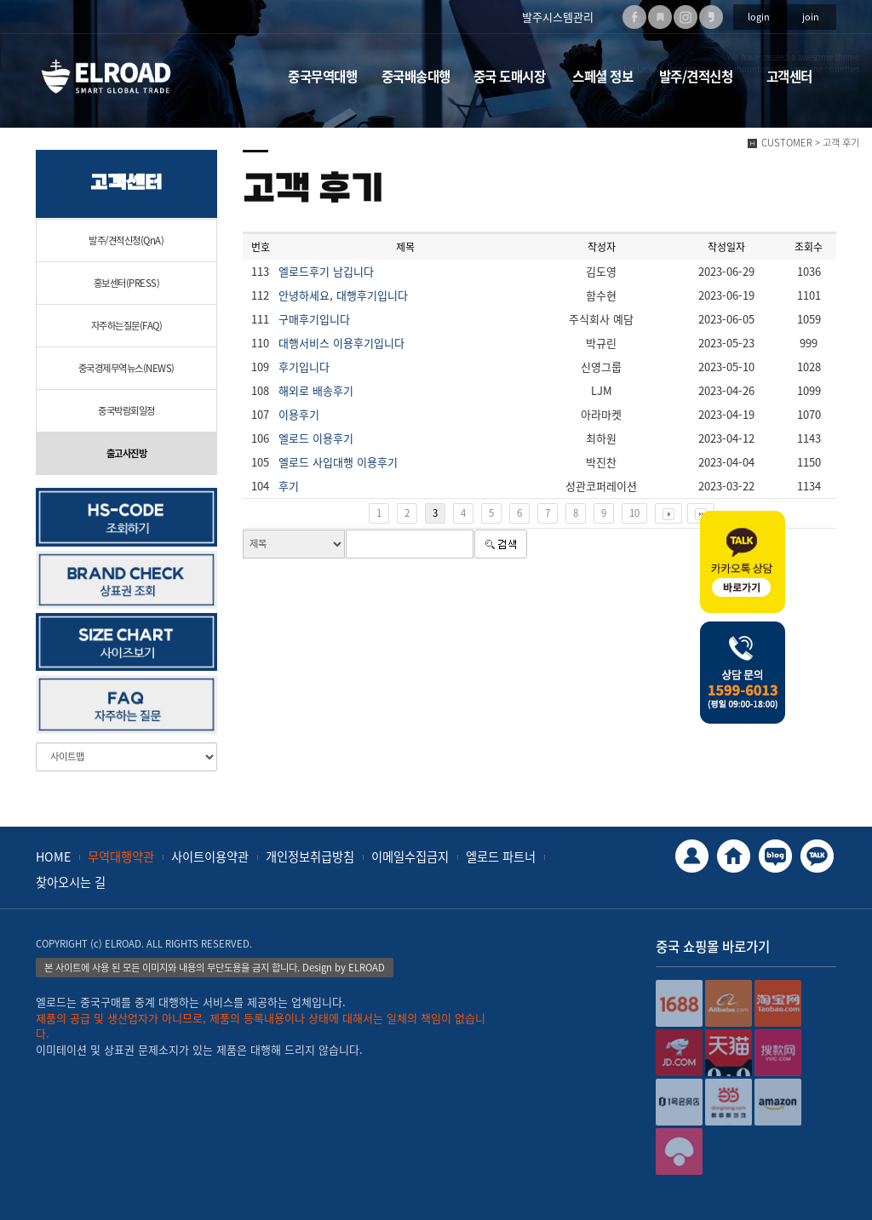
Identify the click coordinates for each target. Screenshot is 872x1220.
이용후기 (298, 414)
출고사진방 (126, 453)
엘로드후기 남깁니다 (326, 271)
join (810, 16)
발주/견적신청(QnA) (126, 240)
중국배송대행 (416, 76)
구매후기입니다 (314, 319)
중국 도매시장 (509, 76)
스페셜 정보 (602, 76)
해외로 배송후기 (315, 390)
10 (634, 513)
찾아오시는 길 (71, 882)
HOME (53, 856)
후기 (288, 486)
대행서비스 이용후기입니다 (341, 343)
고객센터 (789, 76)
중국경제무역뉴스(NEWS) (126, 368)
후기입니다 (304, 366)
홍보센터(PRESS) (127, 283)
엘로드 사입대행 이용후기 (338, 462)
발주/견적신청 (696, 76)
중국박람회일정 (126, 411)
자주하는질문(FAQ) (127, 325)
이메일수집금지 (410, 856)
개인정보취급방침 (310, 856)
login (759, 16)
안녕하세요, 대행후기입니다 (343, 295)
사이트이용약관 (210, 856)
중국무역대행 (322, 76)
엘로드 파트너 (501, 856)
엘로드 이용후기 (315, 438)
